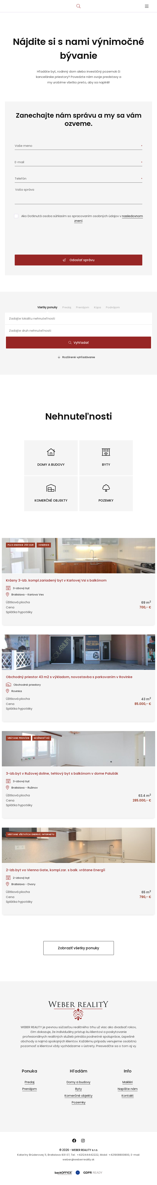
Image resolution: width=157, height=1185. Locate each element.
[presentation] (78, 239)
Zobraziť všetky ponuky (78, 948)
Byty (78, 1089)
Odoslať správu (78, 260)
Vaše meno (23, 145)
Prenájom (82, 307)
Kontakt (128, 1095)
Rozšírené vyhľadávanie (76, 357)
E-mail (19, 162)
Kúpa (97, 307)
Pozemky (78, 1102)
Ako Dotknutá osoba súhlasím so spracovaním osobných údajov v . (82, 218)
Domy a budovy (78, 1082)
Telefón (20, 178)
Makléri (127, 1082)
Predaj (66, 307)
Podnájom (113, 307)
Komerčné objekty (78, 1095)
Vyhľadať (78, 342)
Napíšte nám (128, 1089)
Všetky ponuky (47, 307)
